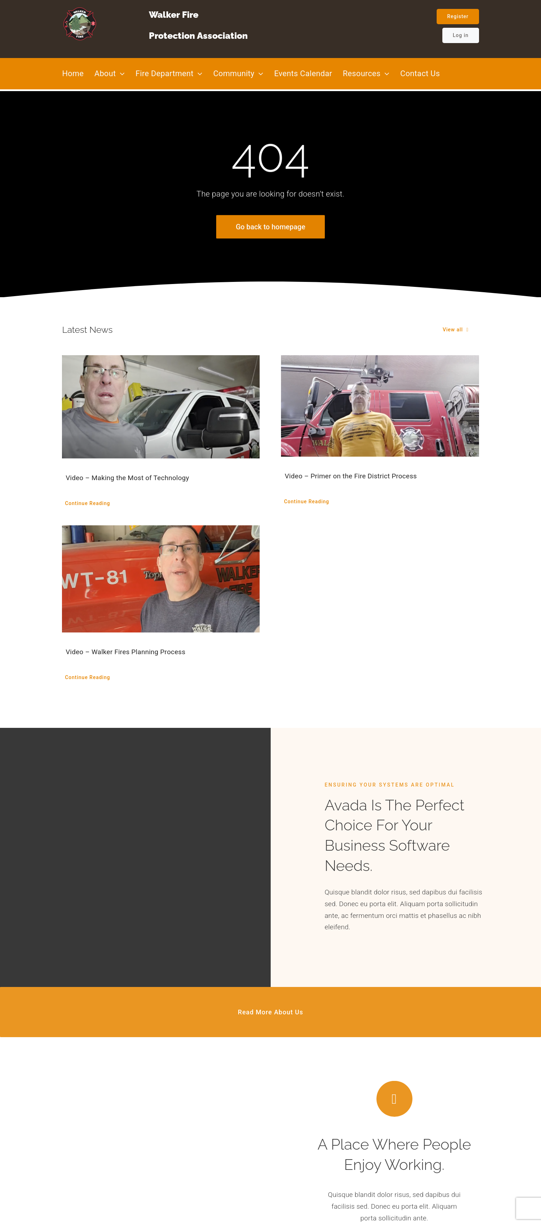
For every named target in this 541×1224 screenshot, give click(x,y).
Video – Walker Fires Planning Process (125, 652)
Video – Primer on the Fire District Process (351, 476)
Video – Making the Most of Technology (127, 478)
